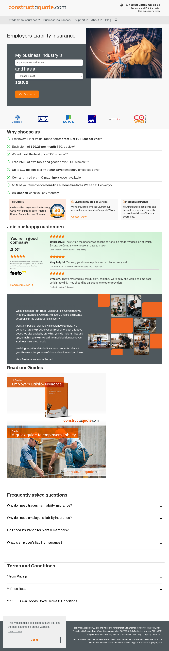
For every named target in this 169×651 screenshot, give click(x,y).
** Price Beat (16, 589)
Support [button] (81, 20)
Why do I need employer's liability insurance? (39, 518)
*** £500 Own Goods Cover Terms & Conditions (42, 601)
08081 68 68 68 (149, 4)
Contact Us (78, 217)
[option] (52, 119)
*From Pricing (17, 576)
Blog (108, 20)
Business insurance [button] (57, 20)
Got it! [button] (34, 639)
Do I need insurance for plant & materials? (38, 530)
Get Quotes (27, 94)
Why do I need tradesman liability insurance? (39, 505)
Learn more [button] (15, 631)
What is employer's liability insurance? (34, 542)
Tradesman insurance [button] (24, 20)
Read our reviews (21, 285)
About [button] (96, 20)
